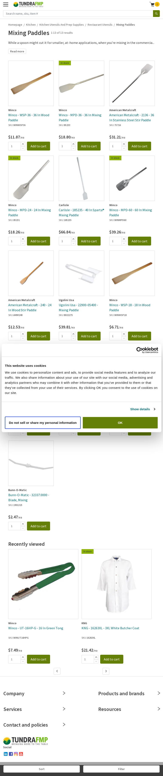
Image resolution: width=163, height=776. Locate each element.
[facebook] (10, 753)
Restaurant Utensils (100, 25)
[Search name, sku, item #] (78, 13)
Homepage (15, 25)
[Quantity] (14, 146)
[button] (154, 4)
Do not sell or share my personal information (43, 422)
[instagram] (15, 753)
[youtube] (21, 753)
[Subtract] (23, 148)
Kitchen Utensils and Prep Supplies (61, 25)
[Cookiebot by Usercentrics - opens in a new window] (139, 350)
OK (120, 422)
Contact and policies (34, 725)
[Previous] (57, 671)
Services (34, 709)
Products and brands (129, 693)
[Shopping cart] (152, 4)
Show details (140, 409)
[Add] (23, 144)
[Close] (64, 693)
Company (34, 693)
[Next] (106, 671)
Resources (129, 709)
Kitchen (31, 25)
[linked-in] (5, 753)
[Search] (156, 13)
